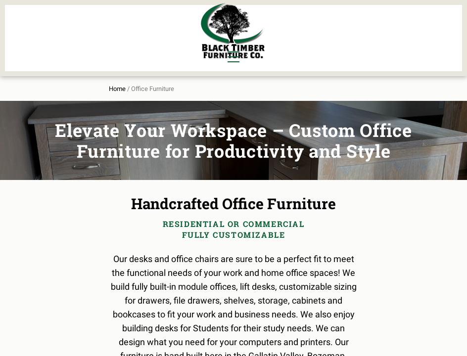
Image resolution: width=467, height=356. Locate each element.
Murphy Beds (166, 26)
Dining (68, 26)
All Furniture (328, 26)
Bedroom (110, 26)
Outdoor (157, 43)
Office (105, 43)
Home (63, 80)
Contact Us (389, 43)
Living (68, 43)
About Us (393, 26)
